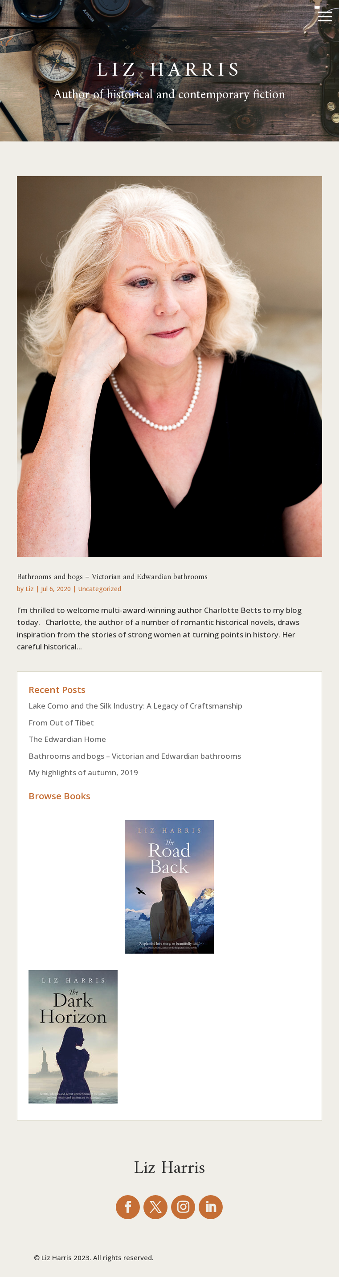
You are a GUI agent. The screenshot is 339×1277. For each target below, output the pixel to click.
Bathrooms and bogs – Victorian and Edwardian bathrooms (112, 574)
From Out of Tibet (61, 722)
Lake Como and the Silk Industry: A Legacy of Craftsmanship (135, 706)
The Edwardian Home (67, 739)
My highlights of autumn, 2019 (83, 772)
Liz (29, 588)
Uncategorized (99, 588)
